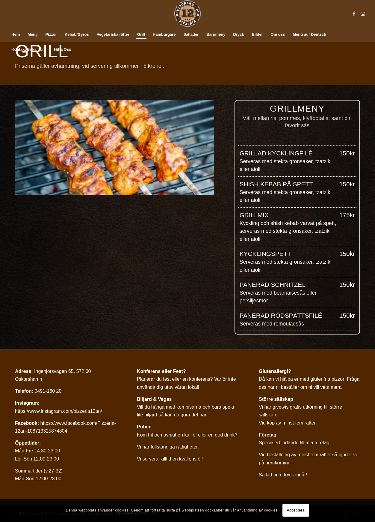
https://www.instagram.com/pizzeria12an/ (58, 411)
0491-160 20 (47, 391)
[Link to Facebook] (354, 13)
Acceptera (296, 510)
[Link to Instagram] (363, 13)
